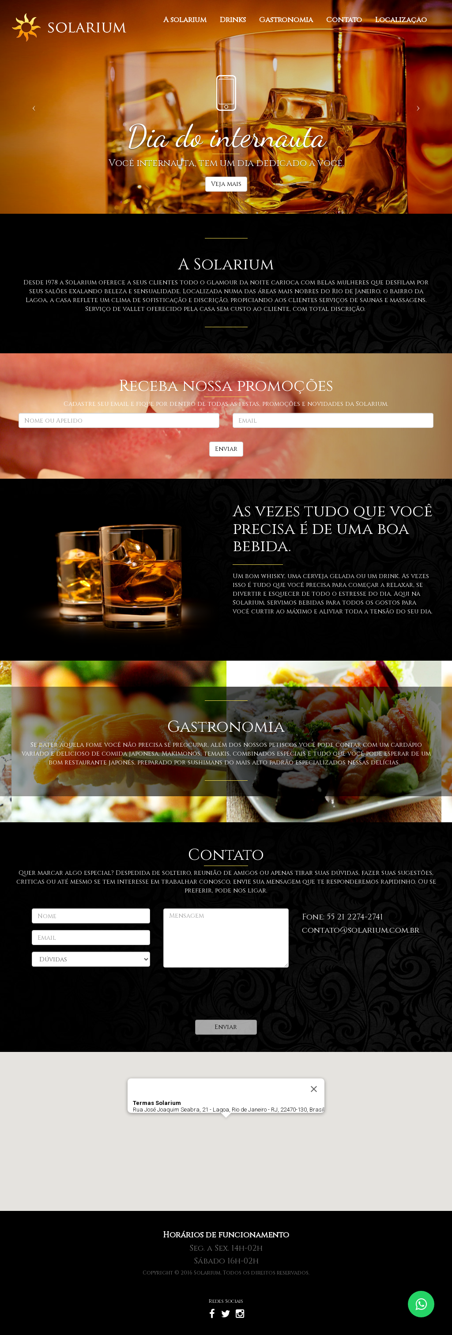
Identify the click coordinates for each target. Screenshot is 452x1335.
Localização (401, 20)
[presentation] (230, 993)
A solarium (185, 20)
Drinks (233, 20)
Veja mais (226, 184)
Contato (344, 20)
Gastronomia (286, 20)
